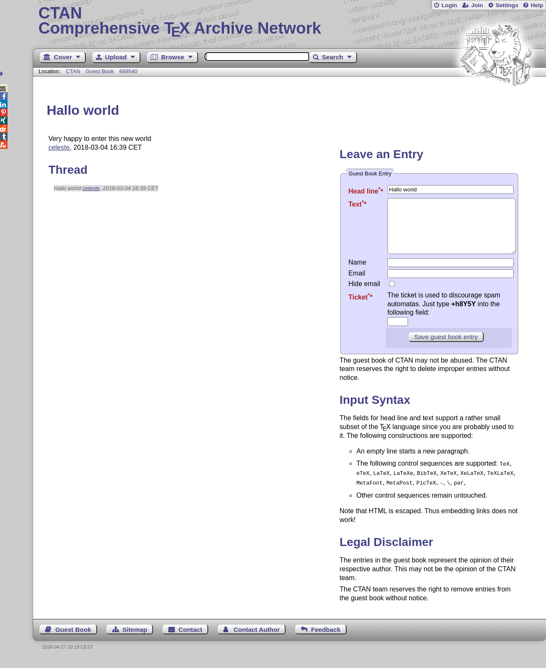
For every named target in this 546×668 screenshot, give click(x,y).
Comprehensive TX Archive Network (289, 21)
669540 (128, 71)
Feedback (325, 637)
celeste (59, 147)
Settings (507, 5)
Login (449, 5)
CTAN (73, 71)
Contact (190, 637)
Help (537, 5)
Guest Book (100, 71)
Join (477, 5)
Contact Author (256, 637)
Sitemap (134, 637)
